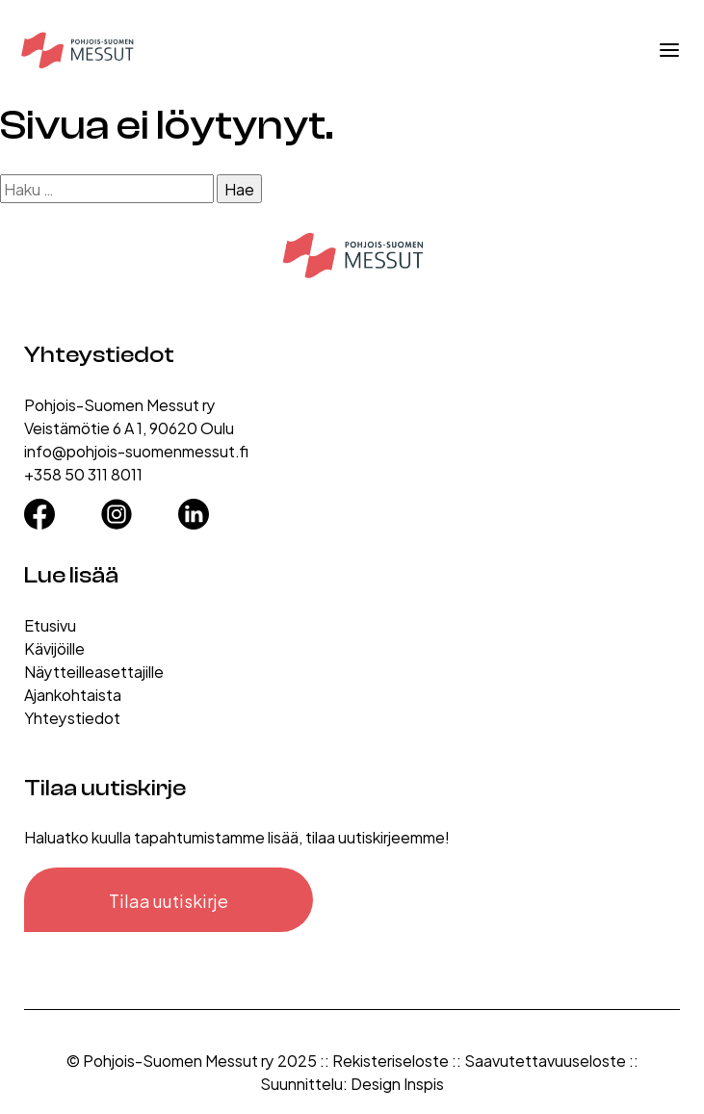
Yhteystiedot (72, 717)
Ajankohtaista (72, 694)
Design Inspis (397, 1083)
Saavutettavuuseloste (545, 1060)
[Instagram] (116, 508)
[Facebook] (39, 508)
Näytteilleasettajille (94, 671)
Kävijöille (54, 648)
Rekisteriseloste (390, 1060)
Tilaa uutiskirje (168, 900)
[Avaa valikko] (669, 50)
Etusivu (50, 624)
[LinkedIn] (193, 508)
